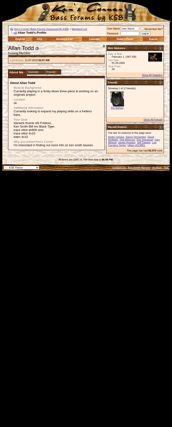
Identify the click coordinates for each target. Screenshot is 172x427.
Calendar (94, 39)
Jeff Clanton (144, 142)
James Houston (127, 142)
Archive (157, 167)
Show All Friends (153, 119)
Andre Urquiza (116, 137)
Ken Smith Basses (139, 167)
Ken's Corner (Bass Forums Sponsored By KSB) (41, 29)
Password (112, 33)
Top (166, 167)
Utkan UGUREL (136, 145)
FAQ (39, 39)
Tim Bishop (117, 108)
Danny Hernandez (136, 137)
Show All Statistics (152, 75)
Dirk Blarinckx (127, 139)
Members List (79, 29)
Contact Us (119, 167)
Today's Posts (124, 39)
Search (153, 39)
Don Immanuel (145, 139)
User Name (113, 28)
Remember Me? (152, 29)
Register (20, 39)
